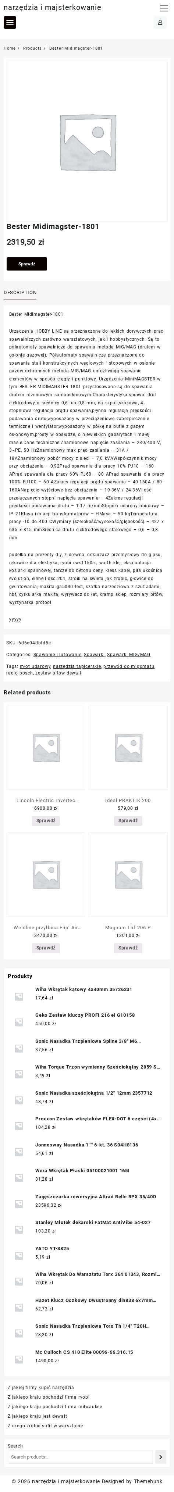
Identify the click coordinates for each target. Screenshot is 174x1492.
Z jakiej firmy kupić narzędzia (41, 1387)
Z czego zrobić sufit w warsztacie (45, 1425)
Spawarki (94, 654)
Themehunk (148, 1481)
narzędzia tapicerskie (77, 666)
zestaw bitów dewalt (58, 673)
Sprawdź (26, 263)
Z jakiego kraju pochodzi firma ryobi (49, 1397)
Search (15, 1446)
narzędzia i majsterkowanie (53, 7)
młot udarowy (35, 666)
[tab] (21, 293)
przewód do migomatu (128, 666)
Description (20, 292)
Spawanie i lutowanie (57, 654)
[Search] (160, 1457)
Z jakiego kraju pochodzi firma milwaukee (55, 1406)
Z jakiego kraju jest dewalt (37, 1416)
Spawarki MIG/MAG (128, 654)
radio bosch (19, 673)
